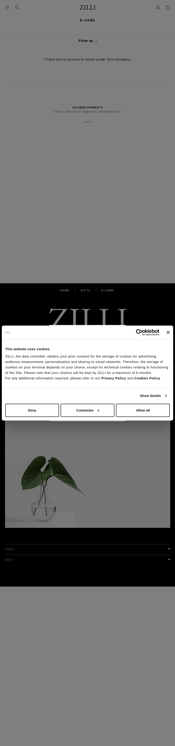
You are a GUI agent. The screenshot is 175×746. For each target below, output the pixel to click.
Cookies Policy (147, 378)
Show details (150, 396)
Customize (87, 410)
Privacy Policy (113, 378)
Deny (32, 410)
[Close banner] (168, 332)
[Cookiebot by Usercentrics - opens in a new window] (139, 332)
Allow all (143, 410)
